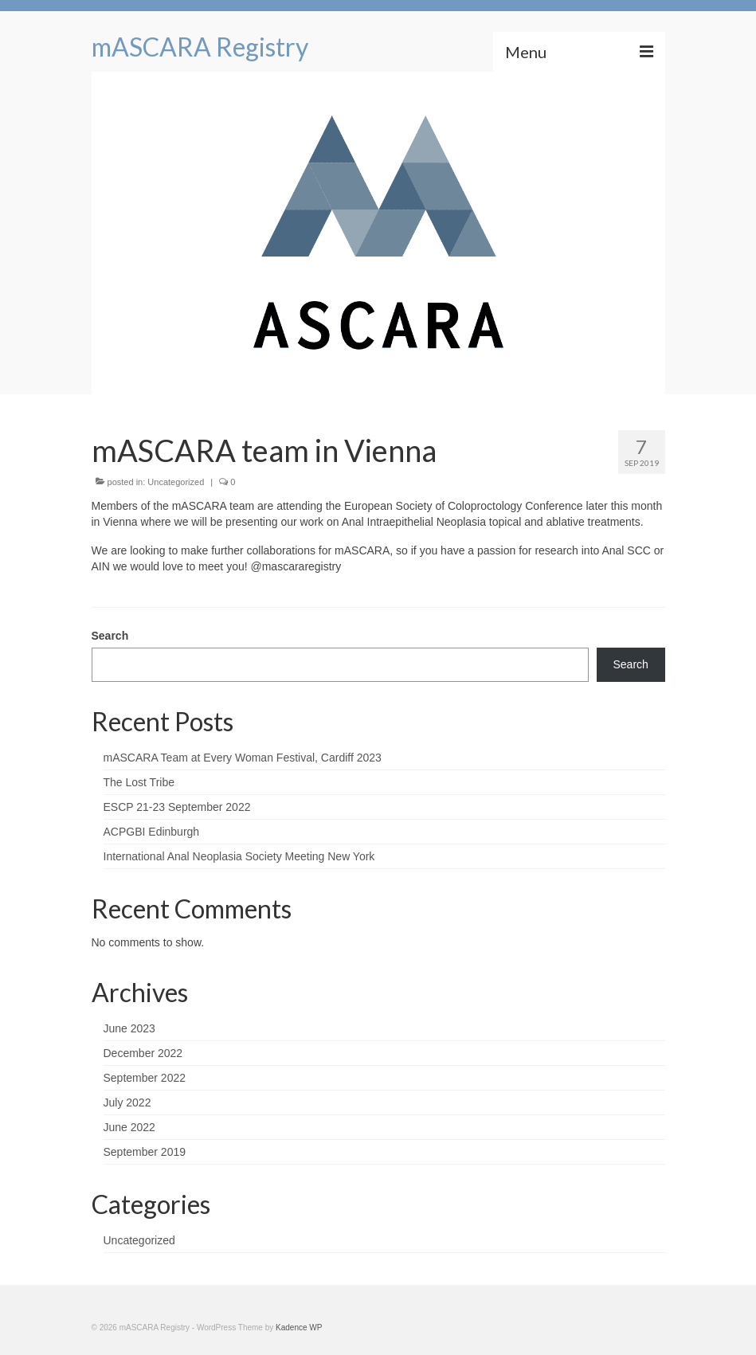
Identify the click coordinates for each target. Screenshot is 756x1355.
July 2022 (127, 1102)
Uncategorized (175, 482)
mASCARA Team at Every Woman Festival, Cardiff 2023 (243, 757)
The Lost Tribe (139, 782)
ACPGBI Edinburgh (152, 831)
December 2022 (143, 1053)
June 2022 (129, 1127)
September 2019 (145, 1151)
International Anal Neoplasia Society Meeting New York (239, 856)
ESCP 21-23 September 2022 (177, 807)
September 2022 (145, 1077)
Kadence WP (299, 1327)
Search (110, 635)
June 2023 (129, 1028)
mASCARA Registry (200, 46)
